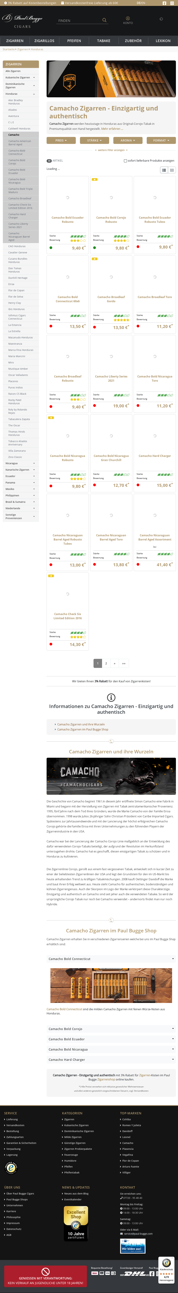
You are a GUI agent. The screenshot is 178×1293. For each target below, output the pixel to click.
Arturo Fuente (130, 1166)
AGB (8, 1235)
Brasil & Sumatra (21, 501)
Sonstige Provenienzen (21, 516)
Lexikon (163, 41)
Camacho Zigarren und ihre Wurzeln (81, 724)
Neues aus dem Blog (76, 1193)
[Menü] (172, 1259)
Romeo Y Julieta (131, 1125)
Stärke (94, 140)
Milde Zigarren (73, 1137)
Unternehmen (14, 1205)
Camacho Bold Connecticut (64, 1009)
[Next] (114, 663)
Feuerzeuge (71, 1155)
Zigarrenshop (106, 1079)
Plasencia (128, 1149)
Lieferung (12, 1119)
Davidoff (127, 1131)
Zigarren (14, 41)
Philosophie (13, 1217)
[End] (124, 663)
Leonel (126, 1137)
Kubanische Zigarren (21, 77)
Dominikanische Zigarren (21, 85)
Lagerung (12, 1155)
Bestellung (12, 1131)
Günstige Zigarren (75, 1143)
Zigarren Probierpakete (78, 1149)
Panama (21, 482)
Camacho (127, 1143)
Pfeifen (74, 41)
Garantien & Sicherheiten (21, 1143)
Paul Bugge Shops (17, 1199)
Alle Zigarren (13, 71)
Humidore (70, 1160)
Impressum (13, 1223)
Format (161, 140)
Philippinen (21, 495)
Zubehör (133, 41)
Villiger (126, 1172)
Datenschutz (13, 1229)
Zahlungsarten (15, 1137)
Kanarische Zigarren (21, 469)
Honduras (11, 93)
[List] (164, 170)
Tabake (103, 41)
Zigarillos (44, 41)
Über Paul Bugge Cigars (20, 1193)
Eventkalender (73, 1199)
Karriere (11, 1211)
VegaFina (127, 1155)
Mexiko (21, 489)
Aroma (128, 140)
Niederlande (21, 508)
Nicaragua (21, 463)
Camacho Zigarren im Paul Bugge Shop (82, 729)
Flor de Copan (130, 1160)
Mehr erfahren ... (112, 129)
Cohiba (126, 1119)
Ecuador (21, 476)
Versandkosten (15, 1125)
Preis (61, 140)
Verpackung (13, 1149)
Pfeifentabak (71, 1172)
